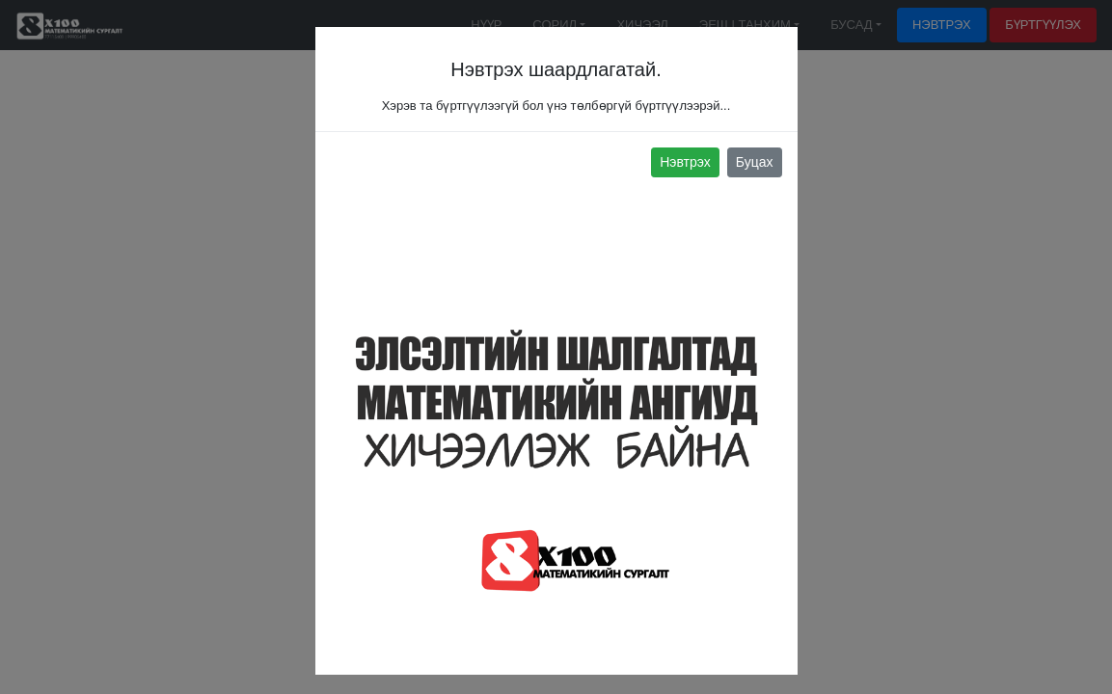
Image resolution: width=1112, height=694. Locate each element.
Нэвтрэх (685, 162)
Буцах (754, 162)
